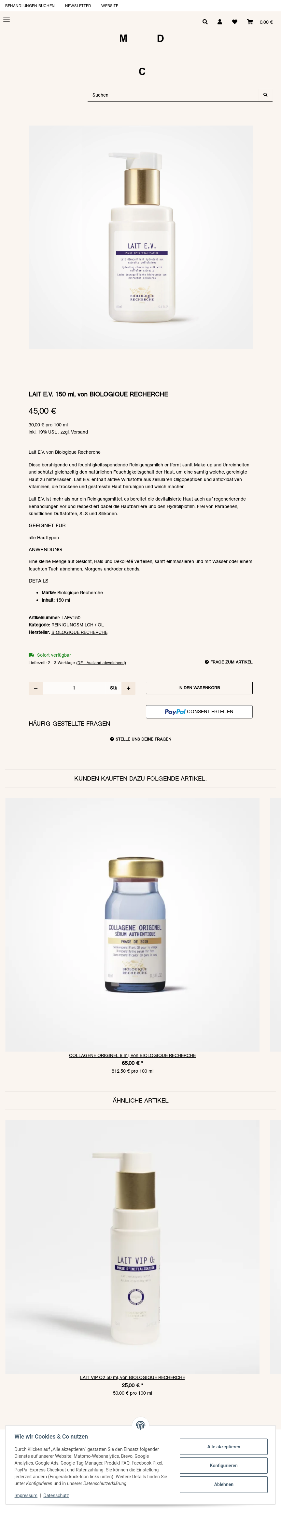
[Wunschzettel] (234, 22)
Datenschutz (57, 1495)
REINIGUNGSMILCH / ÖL (77, 625)
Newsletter (78, 5)
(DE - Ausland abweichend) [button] (101, 662)
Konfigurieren (222, 1465)
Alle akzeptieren (222, 1446)
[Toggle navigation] (6, 20)
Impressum (27, 1495)
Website (109, 5)
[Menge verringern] (36, 688)
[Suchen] (173, 95)
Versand (79, 432)
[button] (218, 22)
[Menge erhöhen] (128, 688)
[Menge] (73, 688)
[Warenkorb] (260, 22)
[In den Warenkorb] (141, 122)
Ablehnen (222, 1484)
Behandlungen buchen (30, 5)
